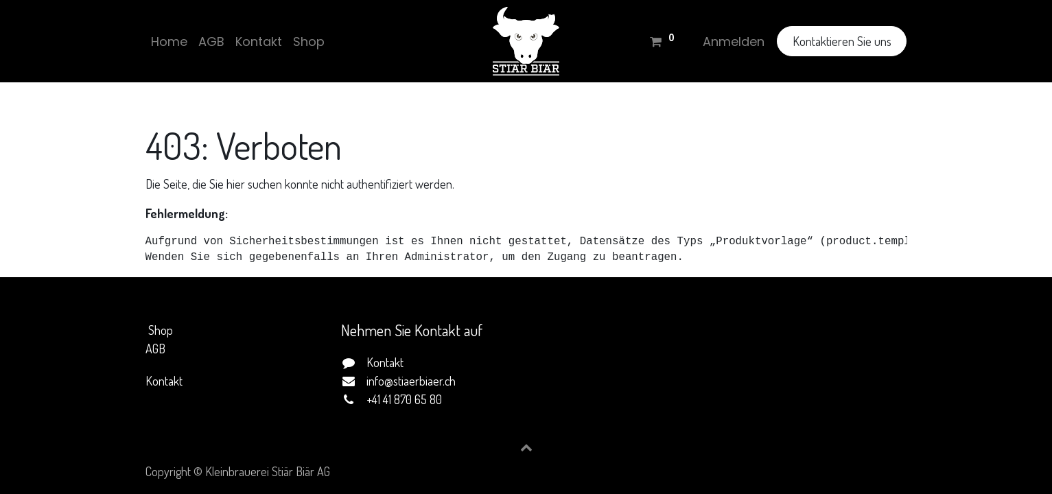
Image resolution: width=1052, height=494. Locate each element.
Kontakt (164, 380)
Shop (160, 330)
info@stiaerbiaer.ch (411, 380)
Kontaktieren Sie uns (842, 41)
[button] (526, 447)
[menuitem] (169, 41)
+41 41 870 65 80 (404, 399)
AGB (155, 348)
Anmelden (733, 41)
